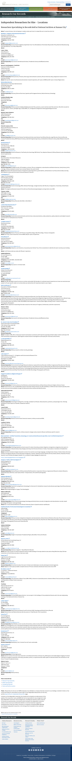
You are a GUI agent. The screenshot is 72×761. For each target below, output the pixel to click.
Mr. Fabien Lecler (6, 569)
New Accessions (40, 724)
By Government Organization (5, 727)
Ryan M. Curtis (5, 538)
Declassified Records (29, 731)
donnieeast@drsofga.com (11, 640)
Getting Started (28, 723)
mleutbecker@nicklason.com (12, 295)
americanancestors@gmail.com (12, 246)
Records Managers (18, 730)
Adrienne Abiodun (6, 476)
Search (68, 4)
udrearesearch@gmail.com (11, 60)
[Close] (70, 748)
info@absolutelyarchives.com (12, 231)
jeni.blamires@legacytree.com (12, 184)
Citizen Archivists (51, 2)
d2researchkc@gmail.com (11, 383)
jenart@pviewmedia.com (11, 214)
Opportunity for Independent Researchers (15, 694)
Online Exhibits (5, 739)
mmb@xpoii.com (9, 91)
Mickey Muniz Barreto (6, 82)
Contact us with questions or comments (9, 714)
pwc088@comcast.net (10, 135)
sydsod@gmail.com (9, 533)
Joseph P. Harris (6, 221)
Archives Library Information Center (6, 737)
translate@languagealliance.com (13, 445)
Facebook (29, 750)
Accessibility (24, 755)
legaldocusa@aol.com (10, 563)
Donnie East (5, 631)
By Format (4, 724)
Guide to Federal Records (28, 729)
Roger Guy (4, 555)
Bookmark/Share (60, 2)
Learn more (59, 758)
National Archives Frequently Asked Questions (29, 726)
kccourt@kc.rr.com (9, 263)
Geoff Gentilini (5, 268)
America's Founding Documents (64, 9)
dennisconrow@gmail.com (11, 652)
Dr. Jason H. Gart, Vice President (10, 322)
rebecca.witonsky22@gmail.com (12, 499)
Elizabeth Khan (5, 142)
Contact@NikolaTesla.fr (11, 577)
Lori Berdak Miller (6, 338)
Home (3, 16)
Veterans (16, 732)
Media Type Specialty (7, 682)
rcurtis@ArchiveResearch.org (12, 548)
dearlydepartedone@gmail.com (12, 417)
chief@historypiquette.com (11, 469)
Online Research (6, 720)
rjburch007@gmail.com (10, 165)
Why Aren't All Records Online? (30, 736)
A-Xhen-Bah (4, 600)
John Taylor (5, 354)
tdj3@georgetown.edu (10, 199)
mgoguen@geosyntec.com (11, 43)
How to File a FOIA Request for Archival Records (29, 739)
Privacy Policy (30, 755)
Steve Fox (4, 614)
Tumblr (36, 750)
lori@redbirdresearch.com (11, 348)
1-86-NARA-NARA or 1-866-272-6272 (36, 759)
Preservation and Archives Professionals (17, 727)
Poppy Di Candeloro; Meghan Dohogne (11, 373)
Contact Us (68, 2)
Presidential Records (7, 684)
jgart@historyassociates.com (12, 331)
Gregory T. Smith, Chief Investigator (11, 459)
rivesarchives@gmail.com (11, 593)
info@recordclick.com (10, 150)
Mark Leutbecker (6, 285)
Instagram (34, 750)
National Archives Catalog (5, 729)
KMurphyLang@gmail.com (11, 105)
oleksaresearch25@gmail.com (12, 400)
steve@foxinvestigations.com (12, 622)
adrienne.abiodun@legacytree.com (13, 484)
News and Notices (41, 723)
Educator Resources (36, 9)
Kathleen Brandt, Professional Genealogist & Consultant (16, 506)
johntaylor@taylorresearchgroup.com (14, 363)
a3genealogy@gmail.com (11, 516)
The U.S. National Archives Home (15, 3)
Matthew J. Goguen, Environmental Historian (13, 33)
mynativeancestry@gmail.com (12, 608)
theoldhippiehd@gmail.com (11, 120)
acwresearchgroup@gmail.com (12, 75)
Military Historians (17, 724)
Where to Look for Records (29, 733)
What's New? (40, 720)
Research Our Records (7, 9)
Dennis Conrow (5, 644)
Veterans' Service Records (22, 9)
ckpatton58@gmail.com (11, 430)
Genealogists (16, 723)
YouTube (38, 750)
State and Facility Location (8, 686)
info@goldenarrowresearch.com (12, 278)
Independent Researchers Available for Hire (25, 16)
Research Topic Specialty (8, 680)
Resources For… (18, 720)
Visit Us (50, 9)
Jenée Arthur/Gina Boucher (8, 204)
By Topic (4, 723)
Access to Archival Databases (6, 734)
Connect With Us (36, 748)
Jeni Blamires (5, 174)
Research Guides (30, 720)
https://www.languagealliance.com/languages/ (13, 457)
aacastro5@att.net (9, 671)
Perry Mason (5, 236)
